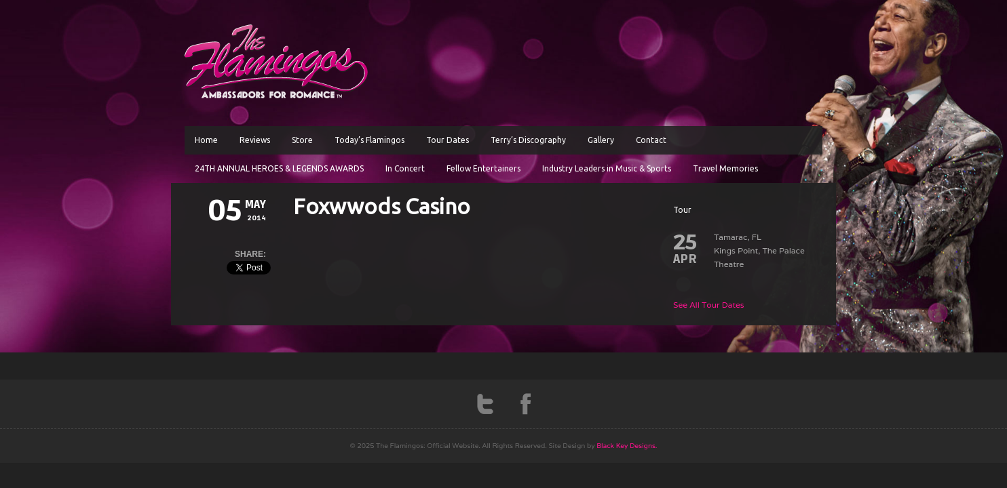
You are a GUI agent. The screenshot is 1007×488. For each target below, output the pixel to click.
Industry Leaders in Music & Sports (606, 168)
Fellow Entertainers (483, 168)
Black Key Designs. (626, 445)
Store (302, 140)
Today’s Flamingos (369, 140)
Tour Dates (447, 140)
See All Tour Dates (708, 305)
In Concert (405, 168)
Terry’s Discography (528, 140)
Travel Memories (725, 168)
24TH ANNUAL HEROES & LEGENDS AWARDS (279, 168)
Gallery (601, 140)
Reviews (255, 140)
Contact (651, 140)
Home (206, 140)
